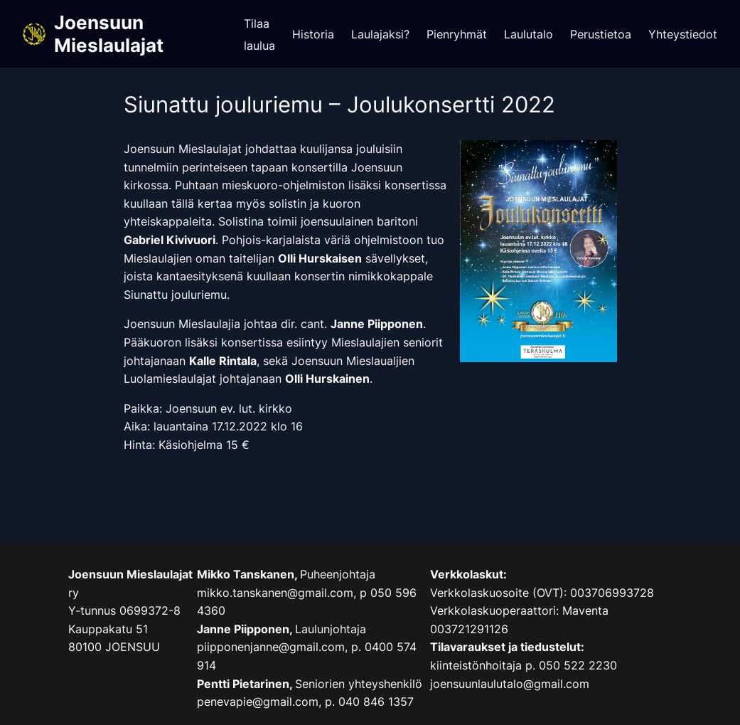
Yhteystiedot (682, 34)
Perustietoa (600, 34)
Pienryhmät (457, 34)
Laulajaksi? (380, 34)
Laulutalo (528, 34)
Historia (313, 34)
